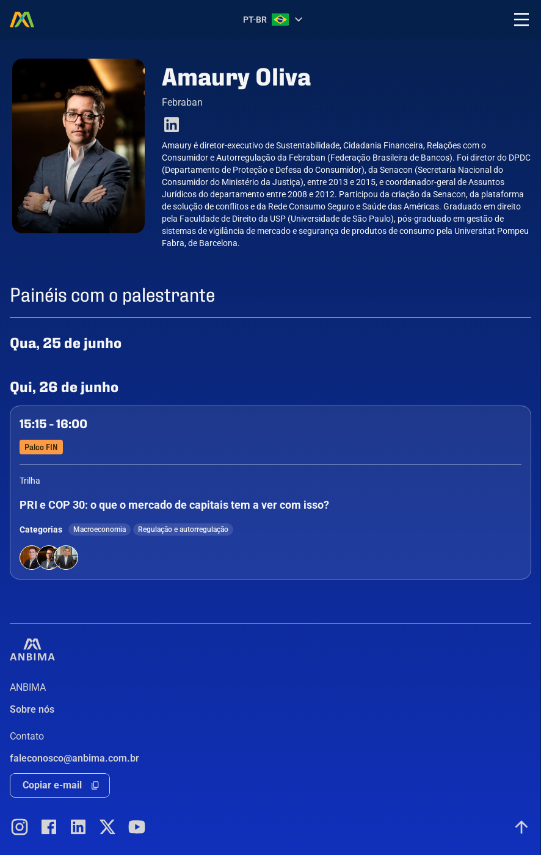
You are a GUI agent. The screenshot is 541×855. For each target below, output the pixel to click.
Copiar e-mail (52, 785)
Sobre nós (32, 709)
